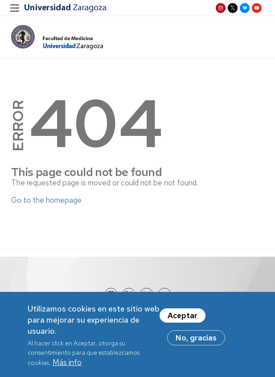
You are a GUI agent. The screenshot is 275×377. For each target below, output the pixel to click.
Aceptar (182, 318)
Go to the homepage (46, 200)
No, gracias (196, 340)
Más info (67, 365)
